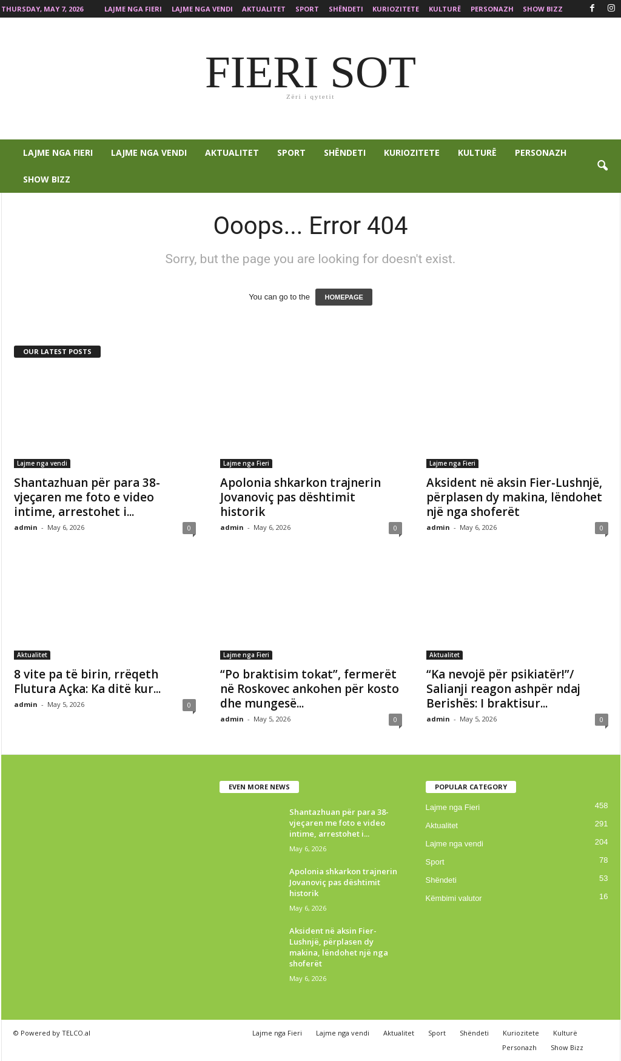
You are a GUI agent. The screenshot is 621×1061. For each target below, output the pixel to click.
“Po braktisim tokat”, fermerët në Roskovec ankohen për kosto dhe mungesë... (309, 688)
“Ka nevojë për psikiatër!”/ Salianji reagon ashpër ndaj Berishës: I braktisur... (503, 688)
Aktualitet (264, 8)
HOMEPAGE (343, 297)
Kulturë (445, 8)
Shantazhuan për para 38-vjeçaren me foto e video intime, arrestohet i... (87, 497)
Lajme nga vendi (202, 8)
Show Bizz (543, 8)
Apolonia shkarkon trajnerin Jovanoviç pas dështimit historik (300, 497)
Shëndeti (346, 8)
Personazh (492, 8)
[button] (602, 166)
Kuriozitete (395, 8)
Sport (307, 8)
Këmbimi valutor (454, 898)
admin (26, 527)
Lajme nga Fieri (133, 8)
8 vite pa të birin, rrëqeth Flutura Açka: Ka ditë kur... (87, 681)
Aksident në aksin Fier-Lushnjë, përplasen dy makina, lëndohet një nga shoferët (514, 497)
